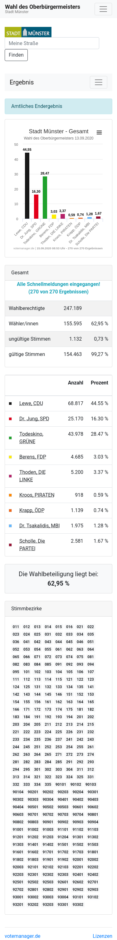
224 (48, 732)
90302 (18, 799)
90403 (93, 799)
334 (37, 784)
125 (26, 687)
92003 (18, 867)
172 (37, 709)
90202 (48, 792)
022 (90, 627)
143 (26, 694)
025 (37, 634)
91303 (18, 844)
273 (80, 754)
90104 (18, 792)
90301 (93, 792)
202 (90, 717)
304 (69, 769)
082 (16, 664)
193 (59, 717)
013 (37, 627)
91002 (33, 829)
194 (69, 717)
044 (59, 642)
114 (48, 679)
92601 (63, 882)
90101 (61, 784)
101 (26, 672)
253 (59, 747)
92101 (33, 867)
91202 (33, 837)
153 (90, 694)
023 (16, 634)
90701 (33, 814)
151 (69, 694)
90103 (90, 784)
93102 (93, 897)
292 (80, 762)
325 (80, 777)
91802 (18, 859)
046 (80, 642)
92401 (78, 874)
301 (37, 769)
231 (80, 732)
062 (69, 649)
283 (37, 762)
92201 (78, 867)
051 (90, 642)
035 (90, 634)
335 (48, 784)
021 (80, 627)
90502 (48, 807)
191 (37, 717)
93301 (63, 904)
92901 (63, 889)
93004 (63, 897)
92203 (18, 874)
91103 (93, 829)
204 (26, 724)
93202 (33, 904)
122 (80, 679)
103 (48, 672)
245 (26, 747)
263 (26, 754)
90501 (33, 807)
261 (90, 747)
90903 (78, 822)
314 (26, 777)
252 (48, 747)
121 (69, 679)
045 (69, 642)
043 (48, 642)
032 (59, 634)
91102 (78, 829)
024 (26, 634)
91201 (18, 837)
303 (59, 769)
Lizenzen (102, 936)
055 (48, 649)
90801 (93, 814)
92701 (93, 882)
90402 (78, 799)
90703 (63, 814)
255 (80, 747)
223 (37, 732)
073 (59, 657)
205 (37, 724)
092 (69, 664)
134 (69, 687)
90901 (48, 822)
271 (59, 754)
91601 (18, 852)
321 (37, 777)
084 (37, 664)
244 (16, 747)
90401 (63, 799)
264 (37, 754)
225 (59, 732)
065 (16, 657)
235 (37, 739)
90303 (33, 799)
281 (16, 762)
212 (59, 724)
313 (16, 777)
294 (16, 769)
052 (16, 649)
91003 (48, 829)
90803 (33, 822)
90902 (63, 822)
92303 (63, 874)
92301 (33, 874)
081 (90, 657)
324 (69, 777)
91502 (78, 844)
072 (48, 657)
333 (26, 784)
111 (16, 679)
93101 (78, 897)
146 (59, 694)
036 (16, 642)
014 (48, 627)
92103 (63, 867)
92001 (78, 859)
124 (16, 687)
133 (59, 687)
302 (48, 769)
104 (59, 672)
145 (48, 694)
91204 (63, 837)
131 (37, 687)
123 (90, 679)
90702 (48, 814)
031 (48, 634)
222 (26, 732)
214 (80, 724)
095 (16, 672)
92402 (93, 874)
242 (80, 739)
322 (48, 777)
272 (69, 754)
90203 (63, 792)
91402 (48, 844)
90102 (76, 784)
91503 (93, 844)
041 (26, 642)
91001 (18, 829)
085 (48, 664)
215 (90, 724)
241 (69, 739)
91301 (78, 837)
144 (37, 694)
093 (80, 664)
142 (16, 694)
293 (90, 762)
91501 (63, 844)
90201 (33, 792)
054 (37, 649)
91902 (63, 859)
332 (16, 784)
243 (90, 739)
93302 (78, 904)
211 (48, 724)
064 (90, 649)
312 (90, 769)
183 (16, 717)
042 (37, 642)
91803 (33, 859)
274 (90, 754)
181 (80, 709)
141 (90, 687)
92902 (78, 889)
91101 (63, 829)
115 (59, 679)
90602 (93, 807)
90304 (48, 799)
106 (80, 672)
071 (37, 657)
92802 (48, 889)
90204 (78, 792)
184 (26, 717)
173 (48, 709)
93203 (48, 904)
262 (16, 754)
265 (48, 754)
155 (26, 702)
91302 (93, 837)
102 (37, 672)
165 (90, 702)
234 (26, 739)
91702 (63, 852)
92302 (48, 874)
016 (69, 627)
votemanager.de (22, 936)
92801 (33, 889)
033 (69, 634)
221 (16, 732)
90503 (63, 807)
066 (26, 657)
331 (90, 777)
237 (59, 739)
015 (59, 627)
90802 (18, 822)
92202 (93, 867)
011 (16, 627)
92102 (48, 867)
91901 (48, 859)
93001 (18, 897)
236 (48, 739)
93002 (33, 897)
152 (80, 694)
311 (80, 769)
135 (80, 687)
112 (26, 679)
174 (59, 709)
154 (16, 702)
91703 (78, 852)
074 (69, 657)
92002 (93, 859)
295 (26, 769)
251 (37, 747)
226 (69, 732)
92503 (48, 882)
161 (48, 702)
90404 (18, 807)
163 (69, 702)
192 (48, 717)
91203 (48, 837)
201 (80, 717)
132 (48, 687)
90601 (78, 807)
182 (90, 709)
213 (69, 724)
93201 (18, 904)
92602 (78, 882)
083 (26, 664)
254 (69, 747)
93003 (48, 897)
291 (69, 762)
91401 (33, 844)
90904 (93, 822)
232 (90, 732)
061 (59, 649)
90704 (78, 814)
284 (48, 762)
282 (26, 762)
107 (90, 672)
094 (90, 664)
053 (26, 649)
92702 (18, 889)
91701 (48, 852)
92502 (33, 882)
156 (37, 702)
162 (59, 702)
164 (80, 702)
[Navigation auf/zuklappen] (103, 9)
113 (37, 679)
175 (69, 709)
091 (59, 664)
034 (80, 634)
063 (80, 649)
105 (69, 672)
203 (16, 724)
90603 (18, 814)
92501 (18, 882)
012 (26, 627)
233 (16, 739)
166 (16, 709)
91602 (33, 852)
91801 (93, 852)
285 (59, 762)
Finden (16, 55)
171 (26, 709)
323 (59, 777)
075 (80, 657)
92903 (93, 889)
